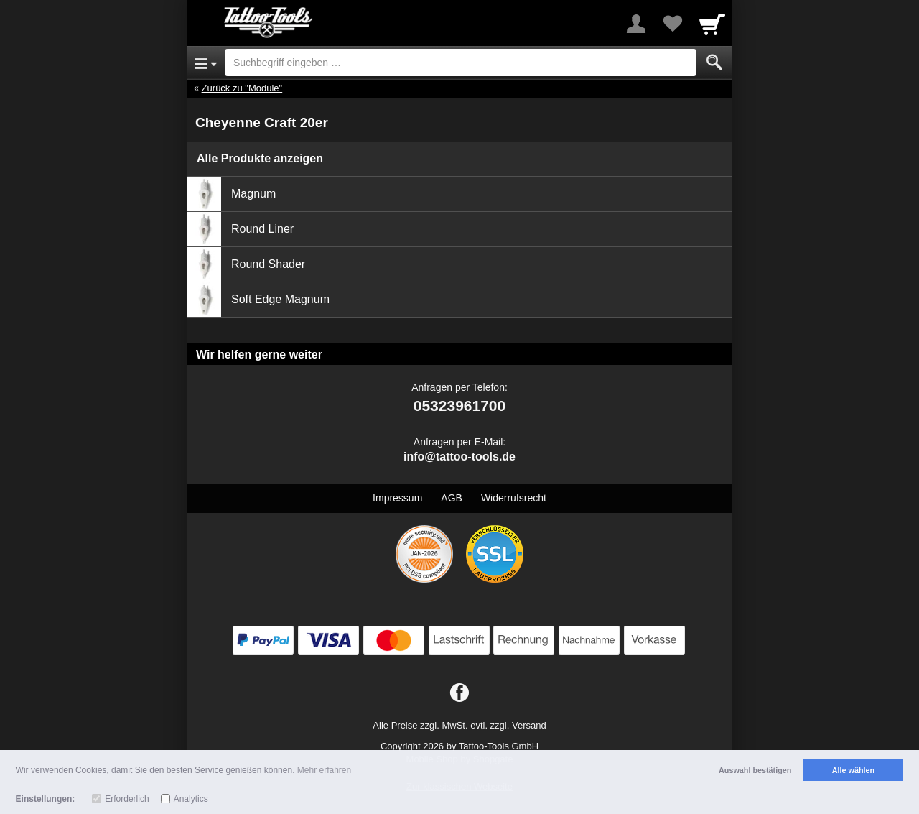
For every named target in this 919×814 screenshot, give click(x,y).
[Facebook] (459, 693)
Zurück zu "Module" (242, 88)
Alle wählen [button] (853, 770)
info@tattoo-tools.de (459, 456)
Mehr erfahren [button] (324, 770)
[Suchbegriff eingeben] (460, 62)
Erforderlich (127, 799)
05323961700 (459, 405)
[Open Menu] (205, 62)
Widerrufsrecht (513, 498)
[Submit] (714, 62)
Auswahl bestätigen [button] (755, 770)
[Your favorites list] (672, 24)
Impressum (397, 498)
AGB (451, 498)
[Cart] (712, 24)
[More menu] (636, 24)
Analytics (191, 799)
